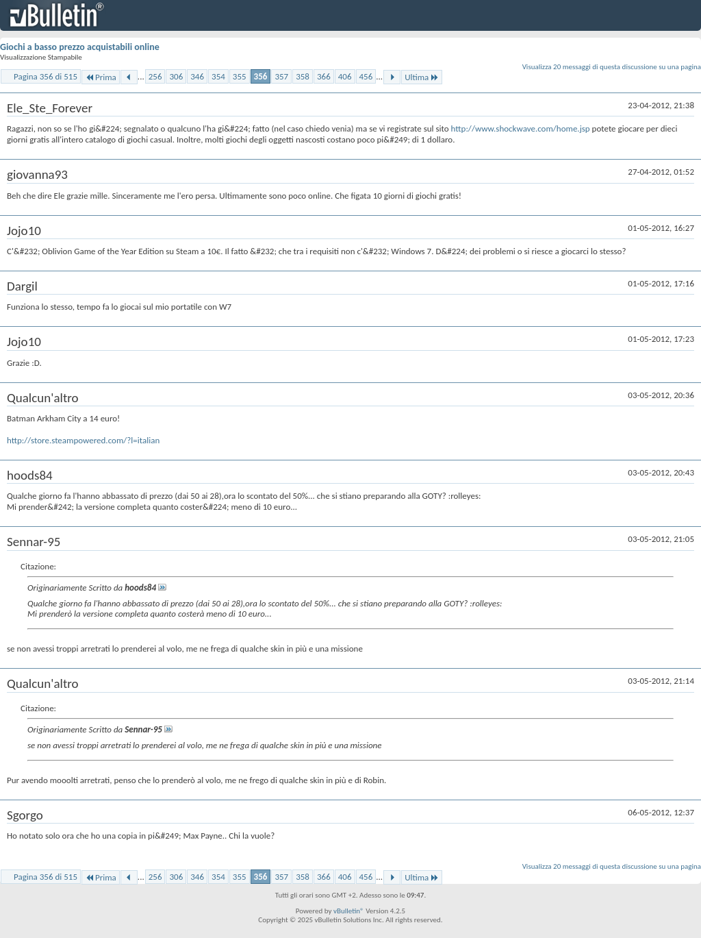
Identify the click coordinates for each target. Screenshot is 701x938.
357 (281, 76)
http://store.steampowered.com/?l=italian (83, 440)
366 (324, 76)
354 (218, 76)
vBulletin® (348, 910)
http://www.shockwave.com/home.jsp (520, 128)
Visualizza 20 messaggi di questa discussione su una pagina (611, 66)
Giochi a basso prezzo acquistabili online (80, 47)
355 (239, 76)
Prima (100, 77)
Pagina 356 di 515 (45, 76)
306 (176, 76)
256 (155, 76)
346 (197, 76)
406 (345, 76)
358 (302, 76)
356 (261, 76)
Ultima (422, 77)
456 (366, 76)
